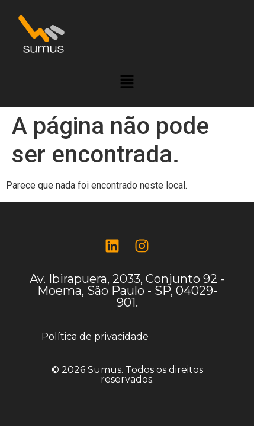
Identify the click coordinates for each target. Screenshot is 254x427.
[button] (127, 82)
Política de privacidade (95, 336)
